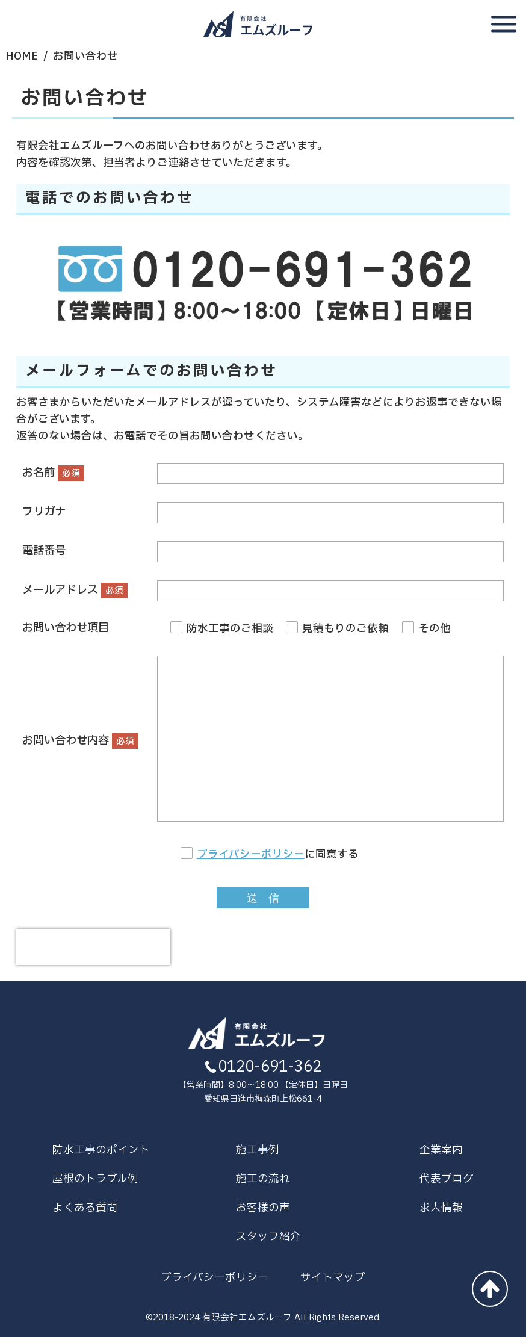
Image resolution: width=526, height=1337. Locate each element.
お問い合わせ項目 (65, 628)
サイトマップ (332, 1278)
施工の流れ (263, 1179)
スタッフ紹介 (268, 1237)
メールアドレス (60, 590)
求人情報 (441, 1208)
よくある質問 (84, 1208)
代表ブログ (446, 1179)
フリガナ (44, 512)
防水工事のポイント (101, 1150)
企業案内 (441, 1150)
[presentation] (93, 947)
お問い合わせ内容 (65, 741)
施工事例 (257, 1150)
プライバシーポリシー (251, 854)
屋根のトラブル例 (95, 1179)
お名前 (38, 473)
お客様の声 (263, 1208)
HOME (21, 56)
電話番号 (44, 551)
